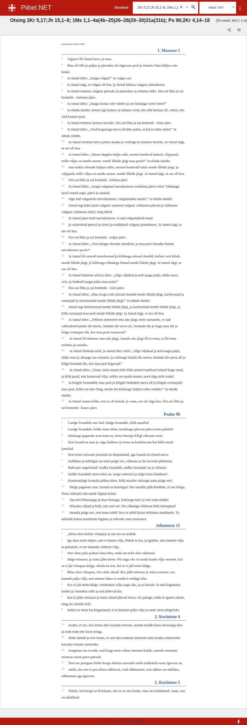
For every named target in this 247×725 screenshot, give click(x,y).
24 (63, 293)
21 (63, 255)
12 (63, 166)
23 (63, 287)
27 (63, 337)
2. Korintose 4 (167, 616)
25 (63, 306)
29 (63, 369)
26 (63, 318)
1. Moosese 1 (168, 50)
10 (63, 141)
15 (63, 198)
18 (63, 223)
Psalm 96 (172, 414)
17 (63, 217)
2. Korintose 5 (167, 682)
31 (63, 400)
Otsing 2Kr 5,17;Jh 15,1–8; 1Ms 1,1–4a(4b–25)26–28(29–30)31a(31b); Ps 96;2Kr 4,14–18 (110, 20)
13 (63, 179)
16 (63, 204)
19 (63, 236)
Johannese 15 (168, 525)
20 (63, 243)
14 (63, 185)
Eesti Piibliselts (135, 721)
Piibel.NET (36, 7)
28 (63, 350)
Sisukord (121, 7)
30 (63, 381)
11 (63, 153)
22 (63, 274)
